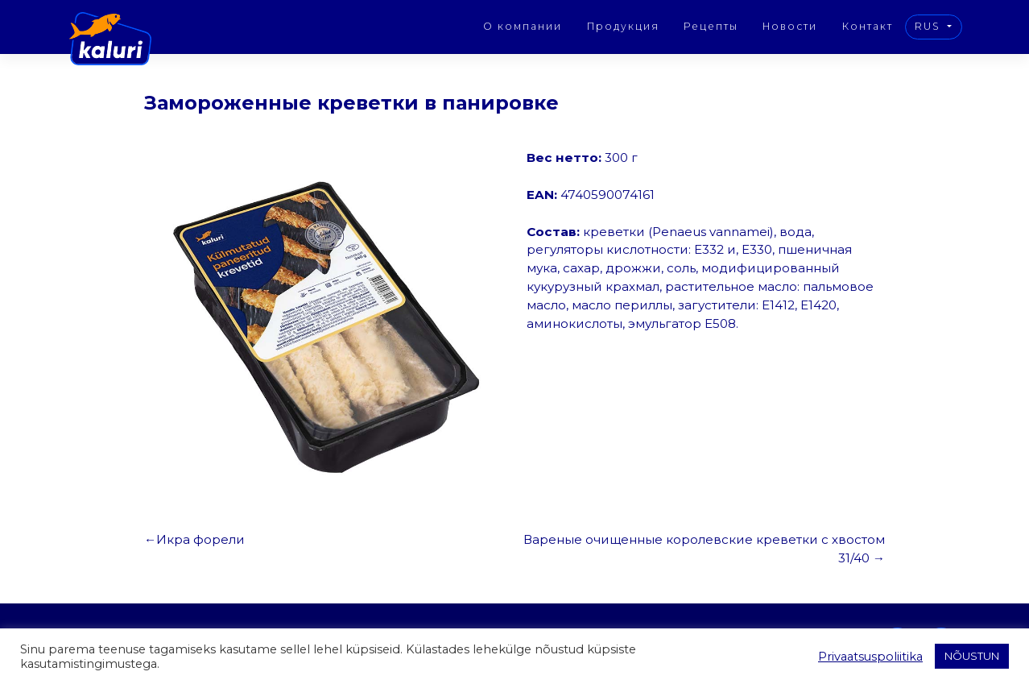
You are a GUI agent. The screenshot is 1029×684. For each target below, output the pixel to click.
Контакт (867, 26)
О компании (522, 26)
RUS (929, 26)
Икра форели (200, 539)
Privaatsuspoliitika (870, 656)
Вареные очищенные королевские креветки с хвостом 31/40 (704, 549)
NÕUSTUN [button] (971, 655)
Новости (789, 26)
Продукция (623, 26)
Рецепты (711, 26)
